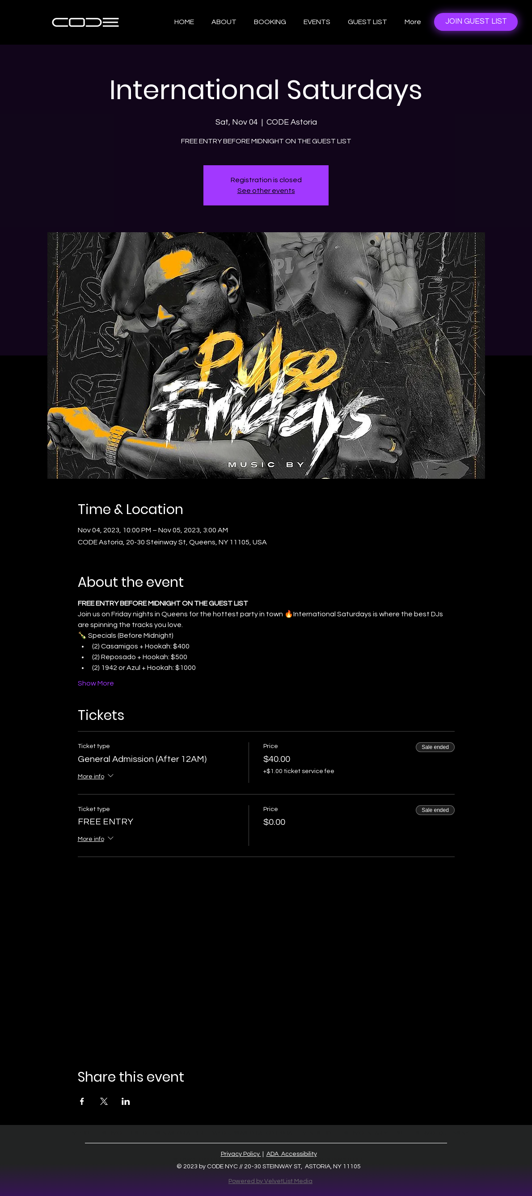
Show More (96, 683)
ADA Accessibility (291, 1154)
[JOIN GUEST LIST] (476, 22)
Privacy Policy (241, 1154)
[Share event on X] (104, 1101)
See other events (266, 190)
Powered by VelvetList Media (270, 1181)
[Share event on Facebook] (82, 1101)
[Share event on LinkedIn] (126, 1101)
